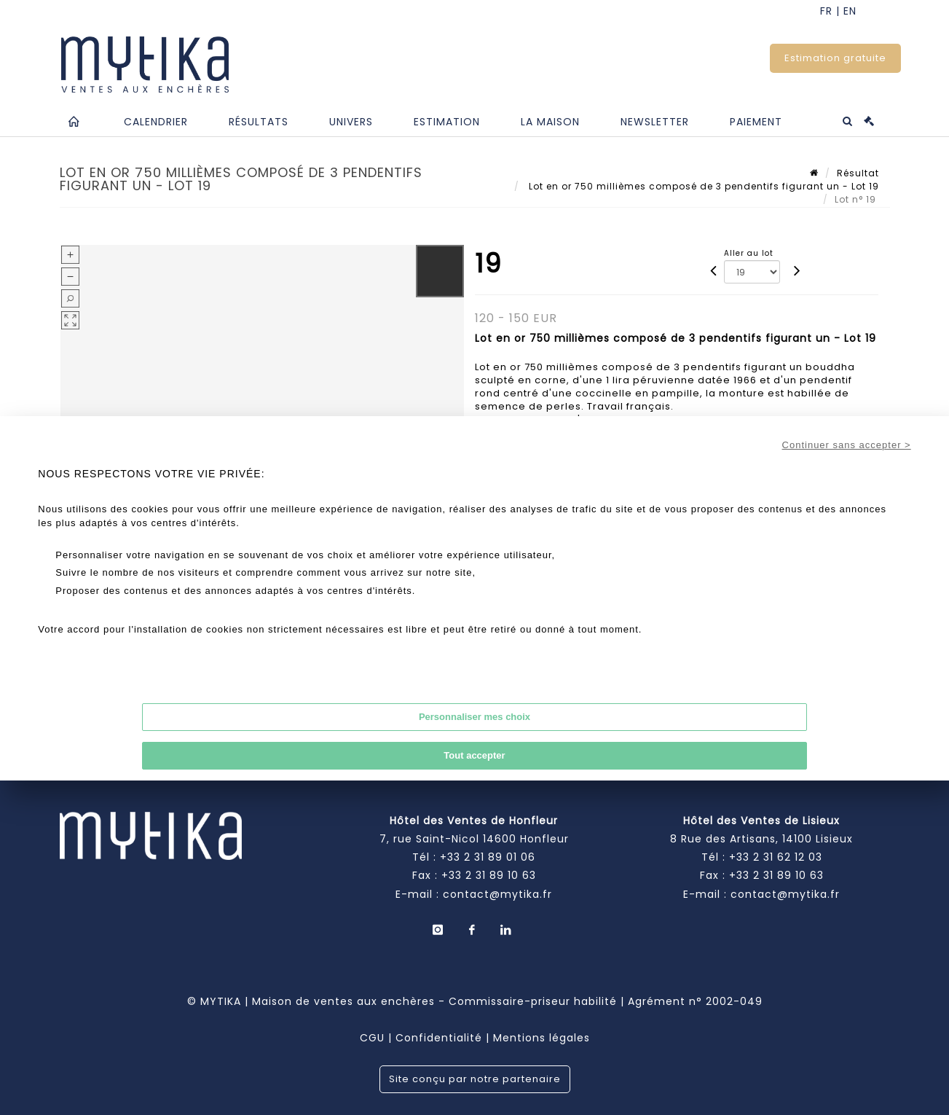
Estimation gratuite (835, 58)
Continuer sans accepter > (846, 444)
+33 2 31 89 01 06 (487, 857)
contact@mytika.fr (497, 894)
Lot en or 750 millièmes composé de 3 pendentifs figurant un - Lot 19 (702, 186)
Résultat (858, 173)
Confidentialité (438, 1037)
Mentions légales (541, 1037)
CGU (372, 1037)
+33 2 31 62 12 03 (775, 857)
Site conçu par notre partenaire (475, 1079)
